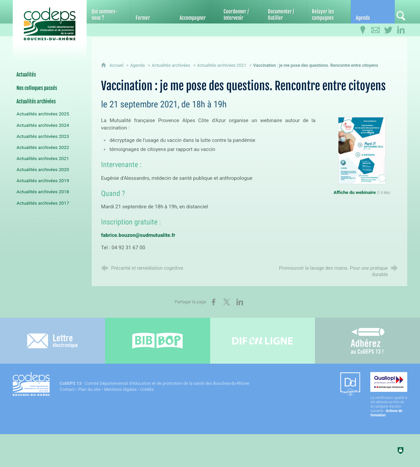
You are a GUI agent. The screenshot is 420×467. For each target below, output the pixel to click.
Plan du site (89, 389)
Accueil (117, 65)
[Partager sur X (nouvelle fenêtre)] (226, 302)
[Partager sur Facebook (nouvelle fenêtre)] (213, 302)
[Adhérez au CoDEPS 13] (367, 341)
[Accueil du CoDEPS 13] (50, 24)
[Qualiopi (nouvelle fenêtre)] (388, 394)
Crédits (147, 389)
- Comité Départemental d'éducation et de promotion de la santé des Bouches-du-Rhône (154, 383)
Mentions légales (120, 389)
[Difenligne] (262, 341)
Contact (67, 389)
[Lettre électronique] (52, 341)
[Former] (152, 11)
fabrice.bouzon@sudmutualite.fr (138, 235)
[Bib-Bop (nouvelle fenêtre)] (157, 341)
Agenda (137, 65)
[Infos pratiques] (362, 30)
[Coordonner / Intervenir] (240, 11)
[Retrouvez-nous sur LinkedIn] (400, 30)
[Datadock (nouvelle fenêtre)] (350, 384)
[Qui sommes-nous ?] (108, 11)
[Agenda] (372, 11)
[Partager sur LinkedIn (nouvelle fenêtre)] (239, 302)
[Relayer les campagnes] (329, 11)
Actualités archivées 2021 (221, 65)
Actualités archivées (171, 65)
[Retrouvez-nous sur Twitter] (388, 30)
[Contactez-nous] (375, 30)
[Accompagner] (196, 11)
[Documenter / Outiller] (285, 11)
